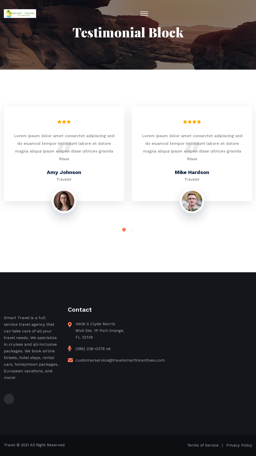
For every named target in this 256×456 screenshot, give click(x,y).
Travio (9, 445)
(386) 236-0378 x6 (93, 348)
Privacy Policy (239, 445)
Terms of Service (203, 445)
